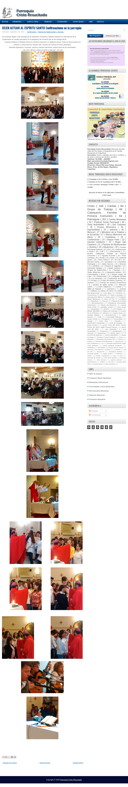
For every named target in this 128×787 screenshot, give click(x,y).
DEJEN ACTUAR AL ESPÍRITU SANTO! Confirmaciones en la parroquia (41, 27)
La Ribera (122, 299)
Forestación (106, 319)
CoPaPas (119, 293)
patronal (114, 229)
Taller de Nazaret (94, 289)
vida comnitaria (110, 364)
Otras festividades (96, 224)
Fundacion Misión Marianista (100, 378)
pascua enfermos (117, 360)
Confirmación (32, 32)
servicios (90, 333)
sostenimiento (98, 364)
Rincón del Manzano (109, 305)
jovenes (123, 289)
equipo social (107, 353)
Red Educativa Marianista (99, 391)
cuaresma (111, 289)
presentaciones (111, 315)
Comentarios (95, 415)
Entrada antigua (78, 763)
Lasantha (61, 784)
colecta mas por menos (116, 347)
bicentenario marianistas (96, 323)
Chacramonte (115, 251)
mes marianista (111, 329)
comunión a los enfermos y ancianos (99, 349)
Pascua (105, 301)
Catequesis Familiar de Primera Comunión (106, 214)
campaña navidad (119, 276)
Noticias (5, 22)
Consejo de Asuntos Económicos (113, 283)
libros (103, 291)
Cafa (100, 317)
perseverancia (92, 362)
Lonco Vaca (104, 321)
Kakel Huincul (108, 264)
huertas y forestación (103, 356)
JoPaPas (96, 266)
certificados (91, 347)
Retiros (121, 339)
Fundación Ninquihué (97, 399)
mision (120, 291)
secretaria (109, 262)
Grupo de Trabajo (101, 209)
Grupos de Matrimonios (97, 270)
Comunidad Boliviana (115, 317)
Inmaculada (118, 319)
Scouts (102, 258)
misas (112, 258)
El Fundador (118, 309)
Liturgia (90, 321)
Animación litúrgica (95, 268)
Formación (49, 21)
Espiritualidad (80, 21)
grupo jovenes (92, 325)
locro (111, 291)
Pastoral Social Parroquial (107, 222)
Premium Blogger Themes (73, 784)
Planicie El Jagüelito (113, 266)
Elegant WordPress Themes (92, 784)
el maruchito (98, 278)
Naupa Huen (113, 239)
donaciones (101, 351)
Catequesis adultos (114, 272)
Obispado (90, 339)
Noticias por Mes (112, 36)
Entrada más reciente (10, 763)
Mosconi (123, 264)
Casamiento (95, 309)
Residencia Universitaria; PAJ (106, 339)
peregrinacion (118, 331)
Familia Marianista (117, 219)
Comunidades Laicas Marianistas (101, 387)
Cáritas (119, 287)
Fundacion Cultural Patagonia (106, 337)
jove (121, 356)
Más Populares (95, 36)
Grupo (121, 337)
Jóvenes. (91, 283)
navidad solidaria (94, 315)
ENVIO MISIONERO (112, 335)
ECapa (94, 280)
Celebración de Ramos (117, 278)
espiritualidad (94, 229)
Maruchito (103, 295)
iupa (114, 356)
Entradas (93, 411)
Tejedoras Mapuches (97, 395)
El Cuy (118, 260)
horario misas (118, 313)
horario (89, 356)
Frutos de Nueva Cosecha (112, 280)
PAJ (109, 249)
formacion (119, 353)
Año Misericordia (93, 293)
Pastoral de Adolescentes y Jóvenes (51, 32)
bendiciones (119, 341)
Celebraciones (64, 21)
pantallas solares (107, 307)
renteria (102, 362)
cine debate (101, 347)
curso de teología (116, 323)
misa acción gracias (110, 358)
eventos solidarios (97, 242)
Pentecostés (102, 276)
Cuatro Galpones (104, 287)
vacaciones (102, 333)
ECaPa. (107, 309)
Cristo (91, 205)
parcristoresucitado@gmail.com (105, 161)
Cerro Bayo (107, 293)
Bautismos (108, 247)
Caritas (112, 205)
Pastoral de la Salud (119, 301)
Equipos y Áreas (34, 21)
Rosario (90, 341)
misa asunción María (94, 297)
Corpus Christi (92, 319)
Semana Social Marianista (104, 341)
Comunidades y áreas (96, 274)
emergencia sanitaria (116, 351)
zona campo (121, 307)
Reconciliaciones (98, 303)
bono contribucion (93, 343)
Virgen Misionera (94, 272)
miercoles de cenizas (94, 358)
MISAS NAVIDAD (93, 311)
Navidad (117, 270)
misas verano (110, 297)
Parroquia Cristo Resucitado (71, 780)
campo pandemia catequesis (113, 345)
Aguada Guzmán (109, 256)
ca (103, 343)
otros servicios (102, 360)
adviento (106, 313)
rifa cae (111, 362)
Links (91, 22)
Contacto (100, 22)
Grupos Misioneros (107, 227)
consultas (117, 349)
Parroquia (94, 219)
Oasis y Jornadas (117, 295)
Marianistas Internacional (98, 382)
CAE (102, 251)
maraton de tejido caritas (103, 285)
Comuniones (92, 295)
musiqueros (104, 331)
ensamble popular (93, 353)
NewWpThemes (39, 784)
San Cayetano (119, 224)
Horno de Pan (109, 299)
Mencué (91, 232)
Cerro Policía (103, 260)
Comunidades (18, 21)
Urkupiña (118, 321)
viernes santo (115, 333)
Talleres (94, 291)
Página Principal (44, 763)
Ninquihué (95, 301)
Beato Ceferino (115, 268)
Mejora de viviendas (110, 311)
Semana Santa (93, 262)
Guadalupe (111, 237)
